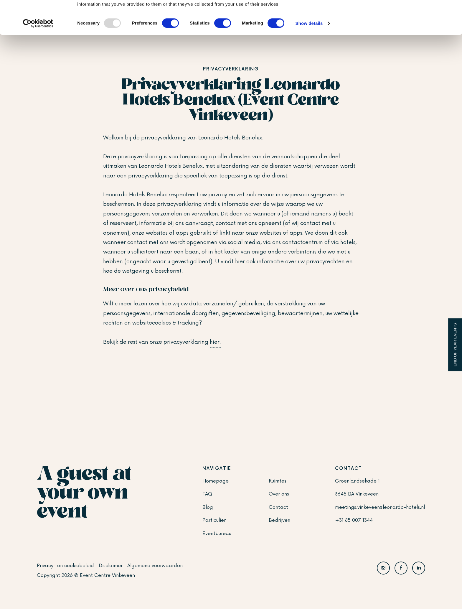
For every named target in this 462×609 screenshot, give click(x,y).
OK (413, 14)
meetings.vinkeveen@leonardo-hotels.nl (380, 507)
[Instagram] (383, 568)
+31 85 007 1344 (354, 520)
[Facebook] (401, 568)
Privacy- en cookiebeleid (65, 566)
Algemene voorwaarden (155, 566)
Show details (309, 54)
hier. (215, 342)
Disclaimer (111, 566)
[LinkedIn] (418, 568)
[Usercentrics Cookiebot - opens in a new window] (38, 54)
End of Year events (455, 344)
